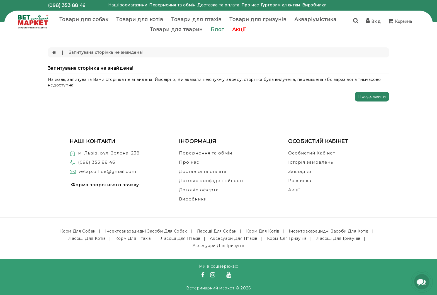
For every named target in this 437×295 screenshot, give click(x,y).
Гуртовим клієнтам (280, 5)
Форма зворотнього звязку (105, 184)
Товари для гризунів (257, 19)
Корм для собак (78, 231)
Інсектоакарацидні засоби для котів (328, 231)
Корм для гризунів (287, 238)
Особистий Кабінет (311, 153)
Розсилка (299, 180)
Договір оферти (199, 189)
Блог (217, 29)
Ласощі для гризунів (338, 238)
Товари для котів (139, 19)
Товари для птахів (196, 19)
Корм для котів (262, 231)
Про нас (250, 5)
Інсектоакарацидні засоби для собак (146, 231)
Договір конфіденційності (211, 180)
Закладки (299, 171)
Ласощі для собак (217, 231)
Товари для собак (83, 19)
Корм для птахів (133, 238)
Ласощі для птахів (180, 238)
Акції (239, 29)
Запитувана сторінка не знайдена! (106, 52)
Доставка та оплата (218, 5)
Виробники (314, 5)
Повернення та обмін (172, 5)
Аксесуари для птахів (233, 238)
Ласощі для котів (87, 238)
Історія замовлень (310, 162)
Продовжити (372, 96)
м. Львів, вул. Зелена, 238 (105, 153)
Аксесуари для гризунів (218, 245)
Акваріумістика (315, 19)
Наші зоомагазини (127, 5)
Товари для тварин (176, 29)
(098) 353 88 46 (66, 5)
